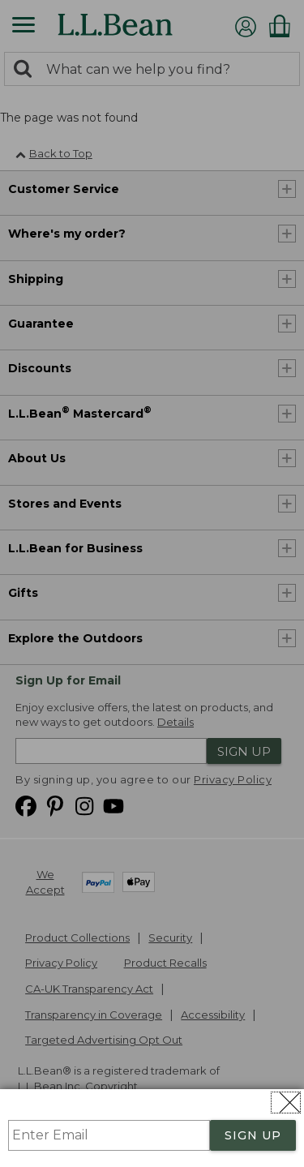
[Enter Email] (109, 1135)
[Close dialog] (286, 1102)
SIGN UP (253, 1135)
